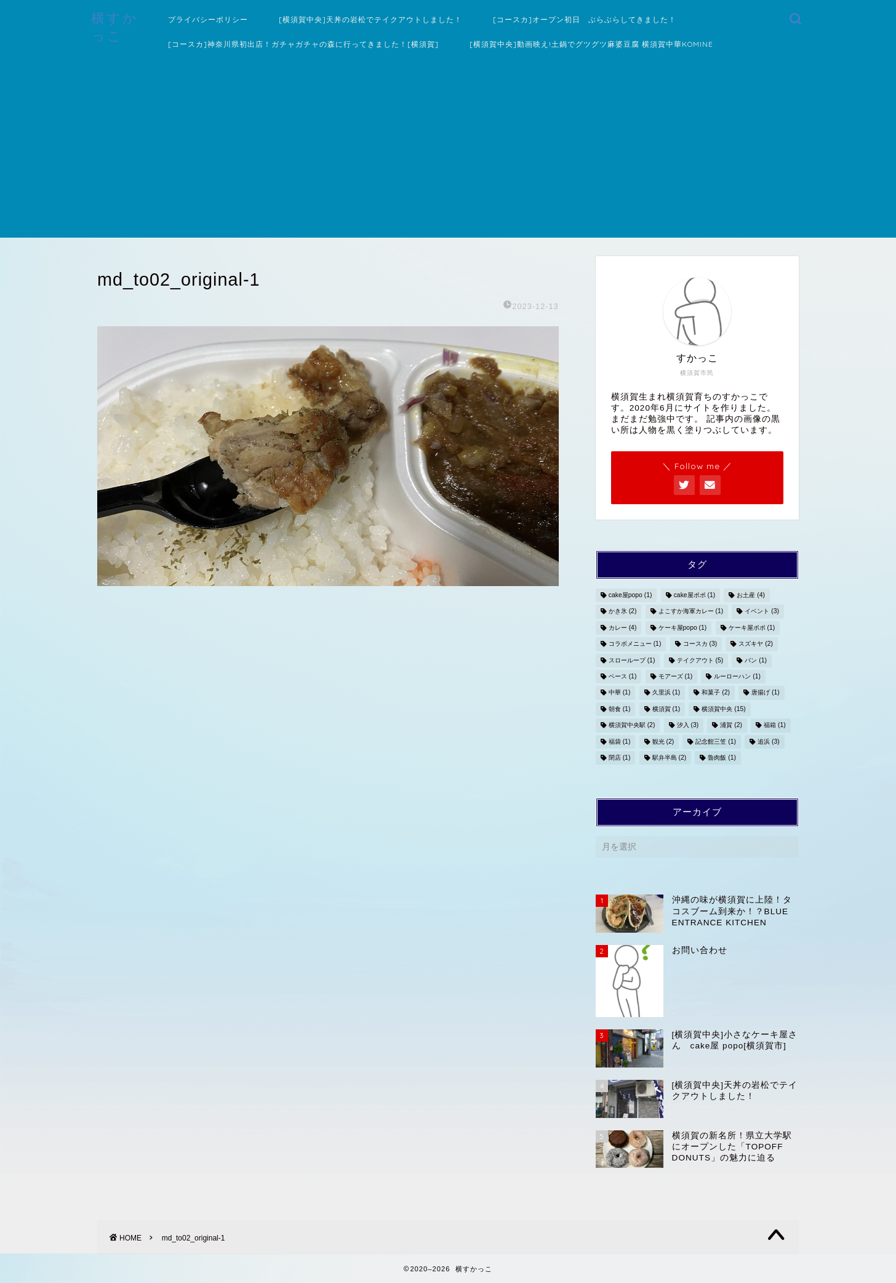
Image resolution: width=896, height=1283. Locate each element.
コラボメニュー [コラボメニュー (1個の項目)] (635, 644)
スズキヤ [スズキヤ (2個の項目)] (755, 644)
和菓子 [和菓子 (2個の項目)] (716, 693)
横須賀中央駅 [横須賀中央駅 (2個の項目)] (632, 725)
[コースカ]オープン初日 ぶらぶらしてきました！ (584, 19)
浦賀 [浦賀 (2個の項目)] (731, 725)
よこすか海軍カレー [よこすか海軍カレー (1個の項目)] (691, 611)
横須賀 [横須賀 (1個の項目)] (666, 709)
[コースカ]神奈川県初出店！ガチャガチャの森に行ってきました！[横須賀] (303, 44)
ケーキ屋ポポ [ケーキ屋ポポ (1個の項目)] (752, 627)
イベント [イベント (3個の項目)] (762, 611)
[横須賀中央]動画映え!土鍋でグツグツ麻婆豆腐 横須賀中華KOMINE (591, 44)
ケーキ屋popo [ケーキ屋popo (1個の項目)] (682, 627)
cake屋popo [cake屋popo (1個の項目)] (630, 595)
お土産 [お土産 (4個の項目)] (751, 595)
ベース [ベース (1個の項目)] (623, 676)
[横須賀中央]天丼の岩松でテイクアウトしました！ (370, 19)
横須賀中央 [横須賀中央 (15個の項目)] (723, 709)
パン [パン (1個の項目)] (756, 660)
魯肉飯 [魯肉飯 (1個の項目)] (722, 757)
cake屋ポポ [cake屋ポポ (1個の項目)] (695, 595)
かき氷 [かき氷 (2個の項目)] (623, 611)
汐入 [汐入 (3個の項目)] (688, 725)
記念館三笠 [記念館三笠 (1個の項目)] (715, 741)
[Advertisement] (448, 151)
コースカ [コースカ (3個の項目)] (700, 644)
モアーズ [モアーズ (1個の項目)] (675, 676)
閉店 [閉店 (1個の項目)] (620, 757)
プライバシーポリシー (208, 19)
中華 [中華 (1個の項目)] (620, 693)
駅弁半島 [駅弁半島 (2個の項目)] (669, 757)
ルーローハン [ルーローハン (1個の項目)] (737, 676)
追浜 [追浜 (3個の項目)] (769, 741)
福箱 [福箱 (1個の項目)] (775, 725)
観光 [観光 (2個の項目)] (663, 741)
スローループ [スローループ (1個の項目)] (632, 660)
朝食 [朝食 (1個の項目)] (620, 709)
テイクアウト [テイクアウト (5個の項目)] (700, 660)
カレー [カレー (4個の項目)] (623, 627)
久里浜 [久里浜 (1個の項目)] (666, 693)
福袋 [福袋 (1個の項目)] (620, 741)
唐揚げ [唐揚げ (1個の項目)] (765, 693)
